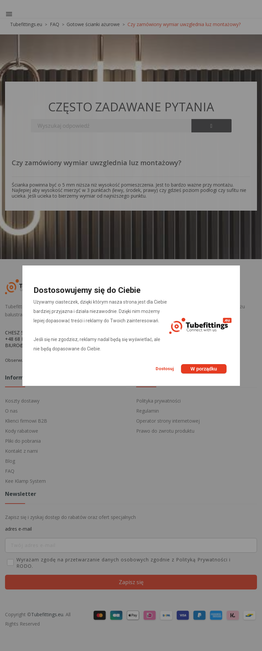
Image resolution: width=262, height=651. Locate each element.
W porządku (203, 368)
